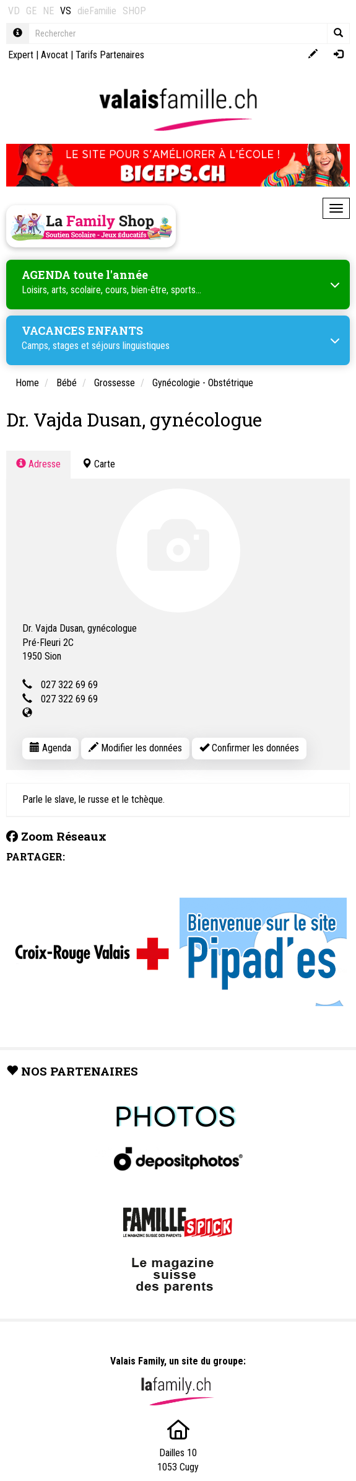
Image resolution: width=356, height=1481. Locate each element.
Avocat (54, 55)
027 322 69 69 (69, 685)
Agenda (50, 748)
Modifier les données (135, 748)
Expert (20, 55)
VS (65, 11)
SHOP (134, 11)
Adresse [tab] (38, 464)
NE (48, 11)
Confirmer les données (249, 748)
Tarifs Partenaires (110, 55)
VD (14, 11)
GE (31, 11)
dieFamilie (96, 11)
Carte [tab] (98, 464)
